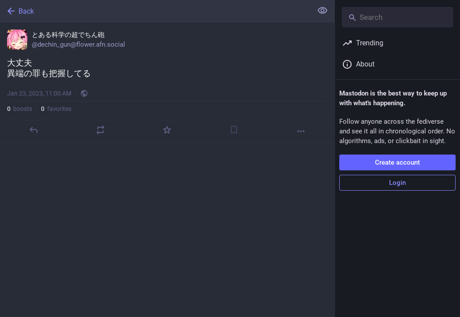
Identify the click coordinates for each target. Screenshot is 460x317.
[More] (301, 131)
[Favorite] (167, 130)
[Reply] (33, 130)
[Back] (155, 11)
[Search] (397, 17)
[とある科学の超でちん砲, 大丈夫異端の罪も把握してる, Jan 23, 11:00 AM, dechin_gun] (167, 82)
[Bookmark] (234, 130)
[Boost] (100, 130)
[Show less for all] (322, 10)
